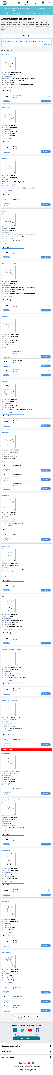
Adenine (5, 381)
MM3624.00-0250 (16, 718)
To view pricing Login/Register (7, 101)
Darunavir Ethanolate (9, 700)
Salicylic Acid (6, 55)
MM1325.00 (14, 868)
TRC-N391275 (15, 450)
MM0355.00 (14, 513)
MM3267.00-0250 (16, 667)
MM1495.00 (14, 399)
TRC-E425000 (15, 970)
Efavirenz (5, 901)
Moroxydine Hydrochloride (11, 800)
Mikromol (9, 76)
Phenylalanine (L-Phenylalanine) (13, 264)
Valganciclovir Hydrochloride (12, 649)
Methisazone (6, 753)
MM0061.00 (14, 176)
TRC (7, 338)
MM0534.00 (14, 614)
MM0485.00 (14, 125)
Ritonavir (5, 316)
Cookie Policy (37, 1066)
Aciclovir (5, 158)
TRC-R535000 (15, 334)
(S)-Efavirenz (6, 952)
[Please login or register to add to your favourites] (49, 96)
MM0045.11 (14, 229)
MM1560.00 (14, 281)
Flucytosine (6, 495)
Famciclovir (6, 546)
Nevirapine (6, 432)
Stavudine (5, 597)
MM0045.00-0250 (16, 72)
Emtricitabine (6, 851)
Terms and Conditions (18, 1066)
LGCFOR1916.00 (15, 771)
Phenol (4, 211)
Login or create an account (12, 41)
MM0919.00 (14, 919)
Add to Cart (45, 101)
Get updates (25, 1038)
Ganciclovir (6, 107)
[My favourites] (36, 3)
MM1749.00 (14, 818)
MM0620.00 (14, 564)
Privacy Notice (28, 1066)
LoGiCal (8, 775)
